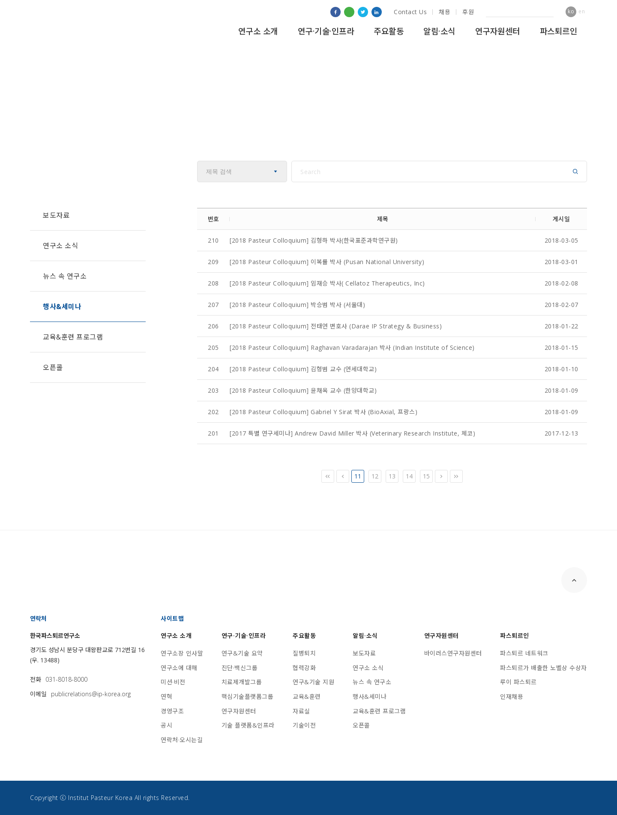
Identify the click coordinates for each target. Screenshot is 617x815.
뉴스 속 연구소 (65, 276)
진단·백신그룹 (240, 668)
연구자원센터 (497, 31)
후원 (468, 12)
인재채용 (511, 696)
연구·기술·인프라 (326, 31)
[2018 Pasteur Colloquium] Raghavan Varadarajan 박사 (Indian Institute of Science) (352, 347)
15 (426, 476)
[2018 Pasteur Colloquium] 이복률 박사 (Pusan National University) (327, 262)
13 (392, 476)
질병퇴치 (304, 653)
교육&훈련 (307, 696)
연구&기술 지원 (313, 682)
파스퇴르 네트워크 (524, 653)
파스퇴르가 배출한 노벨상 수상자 (543, 668)
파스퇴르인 (559, 31)
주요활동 (389, 31)
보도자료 (56, 215)
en (581, 11)
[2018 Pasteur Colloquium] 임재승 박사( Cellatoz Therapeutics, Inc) (327, 283)
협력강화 (304, 668)
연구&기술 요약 (242, 653)
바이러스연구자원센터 (453, 653)
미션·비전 (173, 682)
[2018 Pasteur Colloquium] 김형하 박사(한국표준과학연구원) (314, 240)
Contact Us (410, 12)
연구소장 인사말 (182, 653)
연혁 (166, 696)
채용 (444, 12)
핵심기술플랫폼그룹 (248, 696)
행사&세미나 (62, 306)
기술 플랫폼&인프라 (248, 725)
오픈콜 (53, 367)
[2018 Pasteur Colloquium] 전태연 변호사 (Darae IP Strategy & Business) (336, 326)
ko (571, 11)
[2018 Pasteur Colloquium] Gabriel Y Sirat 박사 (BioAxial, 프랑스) (323, 412)
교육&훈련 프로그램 (73, 337)
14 (409, 476)
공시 (166, 725)
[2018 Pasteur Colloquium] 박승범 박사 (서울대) (297, 305)
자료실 (301, 711)
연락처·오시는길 (182, 740)
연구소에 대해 (179, 668)
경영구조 (172, 711)
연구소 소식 (60, 245)
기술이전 (304, 725)
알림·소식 (439, 31)
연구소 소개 (258, 31)
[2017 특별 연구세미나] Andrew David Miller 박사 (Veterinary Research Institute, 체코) (352, 433)
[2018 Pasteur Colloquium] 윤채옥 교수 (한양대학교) (303, 390)
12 (375, 476)
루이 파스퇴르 (518, 682)
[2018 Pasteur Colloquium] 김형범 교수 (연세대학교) (303, 369)
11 (358, 476)
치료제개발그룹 (242, 682)
